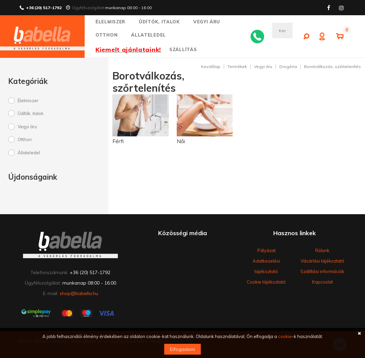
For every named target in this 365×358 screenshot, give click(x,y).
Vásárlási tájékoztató (322, 261)
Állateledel (151, 35)
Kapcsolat (322, 282)
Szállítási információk (322, 271)
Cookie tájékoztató (266, 282)
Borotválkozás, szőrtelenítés (332, 66)
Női (181, 141)
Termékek (237, 66)
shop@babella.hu (79, 293)
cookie (285, 336)
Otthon (109, 35)
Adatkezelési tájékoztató (266, 266)
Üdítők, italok (162, 21)
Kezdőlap (210, 66)
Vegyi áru (209, 21)
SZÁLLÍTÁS (183, 49)
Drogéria (288, 66)
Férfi (118, 141)
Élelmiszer (113, 21)
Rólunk (322, 250)
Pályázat (266, 250)
